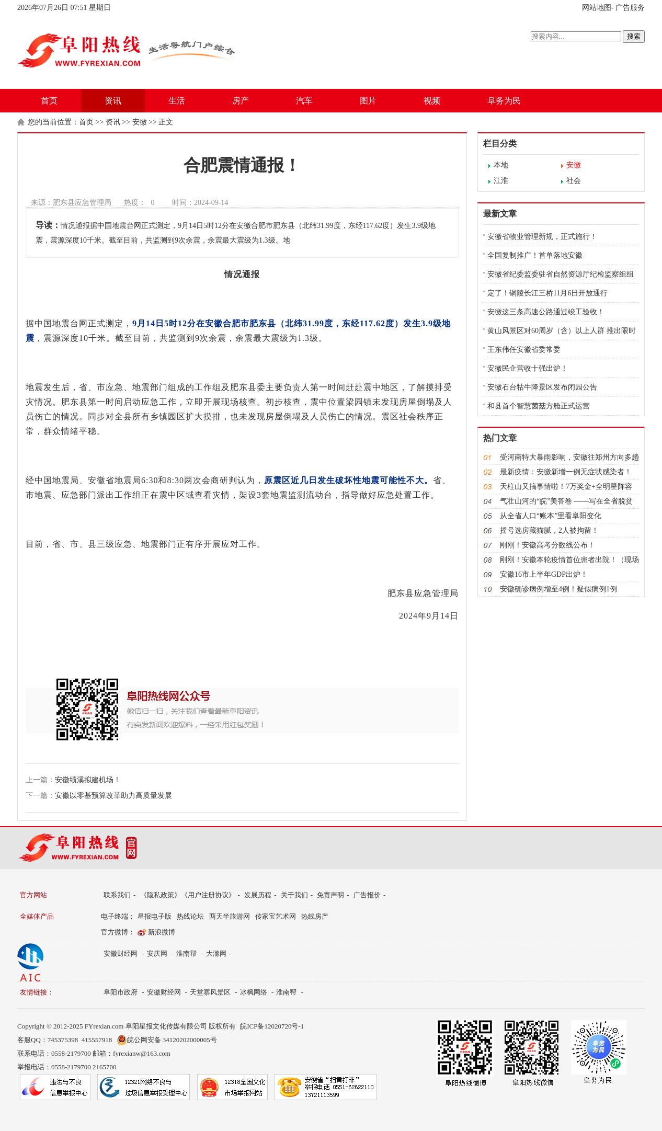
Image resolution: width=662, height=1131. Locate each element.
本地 (501, 165)
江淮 (501, 181)
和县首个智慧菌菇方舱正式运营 (538, 406)
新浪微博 (161, 932)
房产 (240, 100)
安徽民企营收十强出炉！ (527, 368)
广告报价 (367, 895)
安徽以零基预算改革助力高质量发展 (113, 795)
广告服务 (630, 8)
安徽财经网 (121, 953)
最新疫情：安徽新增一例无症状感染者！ (566, 472)
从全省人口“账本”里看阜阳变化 (550, 516)
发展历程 (257, 895)
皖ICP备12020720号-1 (272, 1026)
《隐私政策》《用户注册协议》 (187, 895)
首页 (49, 100)
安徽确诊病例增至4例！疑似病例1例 (558, 589)
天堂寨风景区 (210, 992)
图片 (368, 100)
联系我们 (117, 895)
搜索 (634, 36)
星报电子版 (155, 916)
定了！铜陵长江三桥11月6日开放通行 (547, 293)
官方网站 (33, 895)
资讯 (113, 100)
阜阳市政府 (121, 992)
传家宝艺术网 (275, 916)
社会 (573, 181)
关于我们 (294, 895)
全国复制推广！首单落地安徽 (535, 255)
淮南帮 (186, 953)
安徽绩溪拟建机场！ (88, 780)
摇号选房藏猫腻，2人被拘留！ (549, 530)
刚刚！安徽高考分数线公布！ (547, 545)
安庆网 (157, 953)
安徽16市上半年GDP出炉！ (544, 574)
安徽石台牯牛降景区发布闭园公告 (542, 387)
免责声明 (330, 895)
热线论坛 (190, 916)
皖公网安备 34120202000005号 (167, 1040)
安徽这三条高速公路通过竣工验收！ (545, 312)
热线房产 (314, 916)
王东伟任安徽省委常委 (524, 349)
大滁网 (216, 953)
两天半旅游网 (229, 916)
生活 (176, 100)
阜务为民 (504, 100)
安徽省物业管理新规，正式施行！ (542, 237)
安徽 (139, 122)
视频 (432, 100)
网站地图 (596, 8)
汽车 (304, 100)
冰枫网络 (253, 992)
